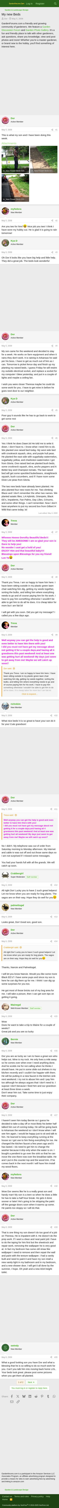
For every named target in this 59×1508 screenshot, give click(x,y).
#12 (55, 885)
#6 (56, 438)
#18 (55, 1186)
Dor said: (8, 668)
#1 (56, 130)
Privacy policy (37, 1496)
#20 (55, 1357)
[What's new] (49, 3)
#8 (56, 577)
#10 (55, 715)
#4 (56, 346)
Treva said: (9, 815)
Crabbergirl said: (11, 947)
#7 (56, 532)
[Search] (55, 3)
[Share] (52, 130)
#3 (56, 252)
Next (31, 1382)
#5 (56, 410)
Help (48, 1496)
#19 (55, 1227)
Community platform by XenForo (25, 1505)
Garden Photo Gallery (37, 30)
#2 (56, 221)
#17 (55, 1115)
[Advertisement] (29, 81)
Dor (6, 18)
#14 (55, 941)
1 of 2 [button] (20, 1382)
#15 (55, 1016)
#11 (55, 809)
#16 (55, 1051)
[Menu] (4, 3)
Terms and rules (21, 1496)
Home (5, 1499)
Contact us (7, 1496)
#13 (55, 917)
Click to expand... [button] (30, 694)
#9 (56, 635)
